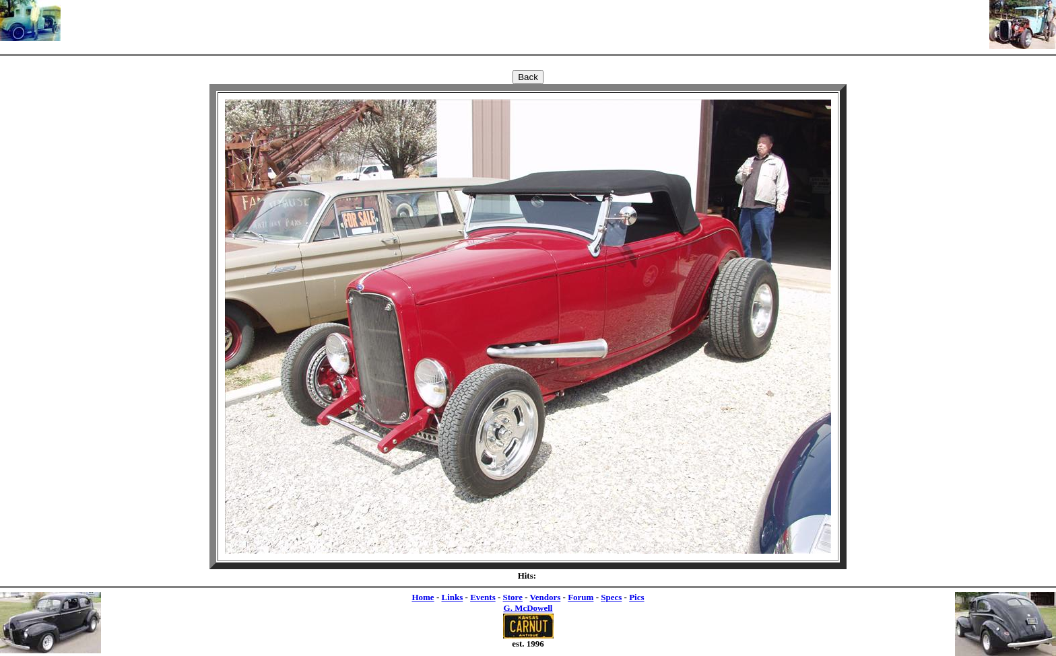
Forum (580, 597)
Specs (611, 597)
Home (422, 597)
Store (513, 597)
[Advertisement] (525, 20)
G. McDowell (528, 608)
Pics (636, 597)
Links (452, 597)
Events (483, 597)
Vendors (545, 597)
